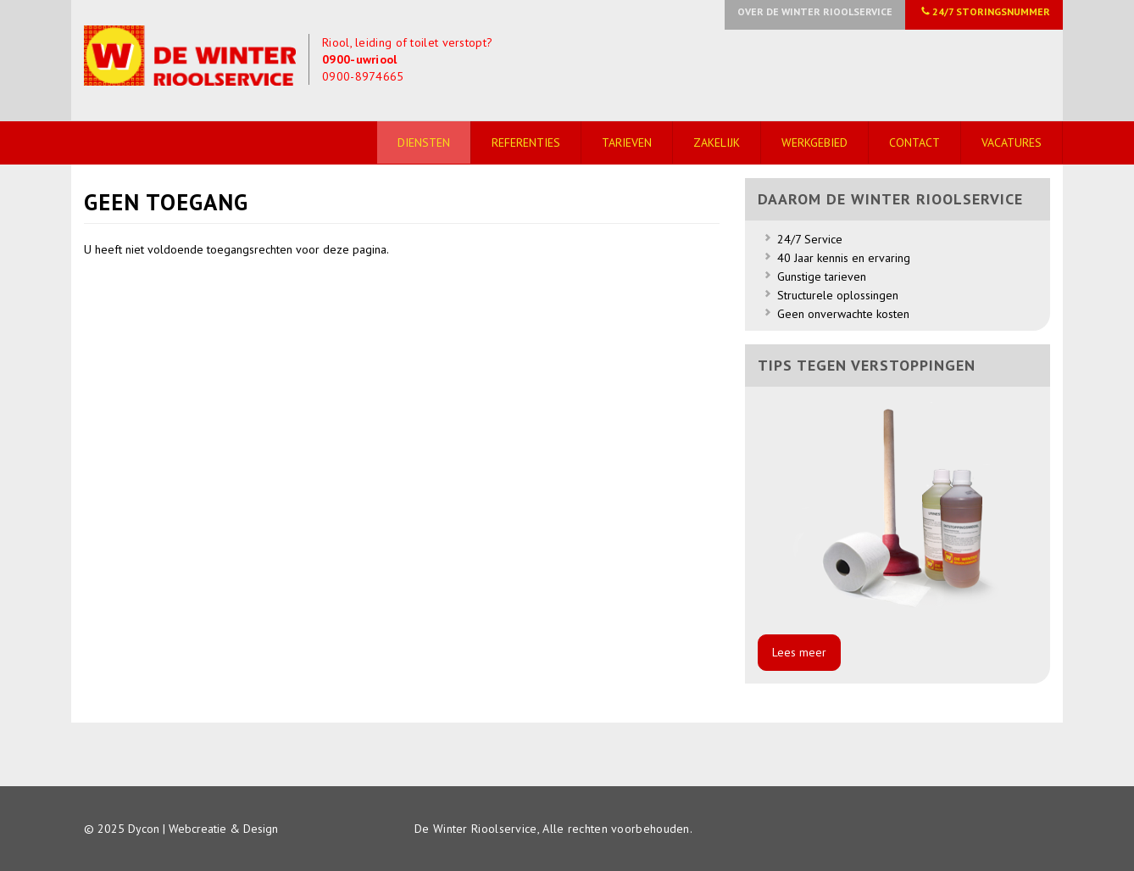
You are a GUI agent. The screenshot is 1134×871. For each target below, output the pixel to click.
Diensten (423, 142)
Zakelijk (716, 142)
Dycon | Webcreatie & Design (203, 828)
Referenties (526, 142)
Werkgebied (814, 142)
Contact (914, 142)
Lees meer (799, 652)
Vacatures (1011, 142)
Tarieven (627, 142)
